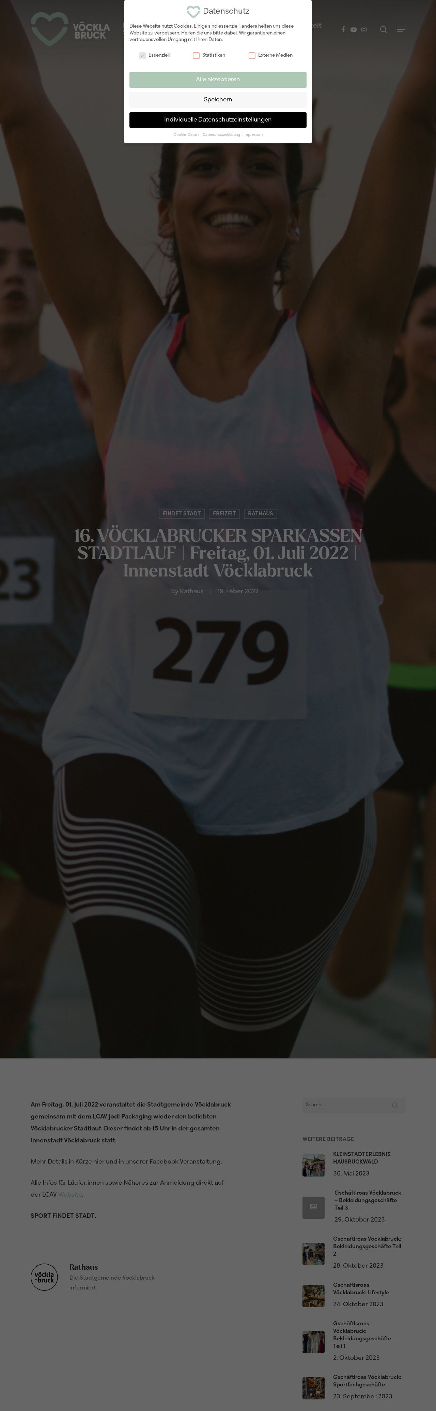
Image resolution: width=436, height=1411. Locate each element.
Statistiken (209, 55)
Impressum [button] (253, 135)
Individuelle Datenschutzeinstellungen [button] (218, 120)
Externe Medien (271, 55)
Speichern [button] (218, 99)
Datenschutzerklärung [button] (222, 135)
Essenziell (154, 55)
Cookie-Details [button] (187, 135)
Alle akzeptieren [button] (218, 79)
